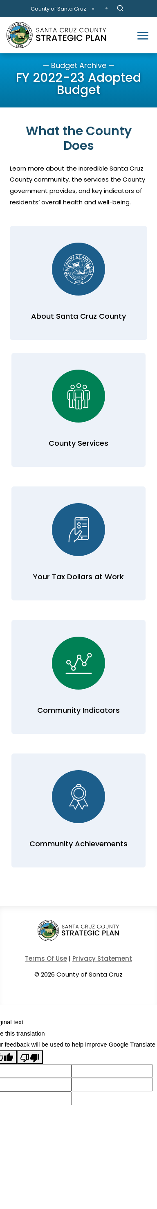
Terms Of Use (46, 958)
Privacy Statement (102, 958)
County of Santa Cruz (58, 9)
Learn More (77, 282)
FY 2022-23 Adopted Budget (78, 84)
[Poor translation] (30, 1057)
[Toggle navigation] (142, 35)
